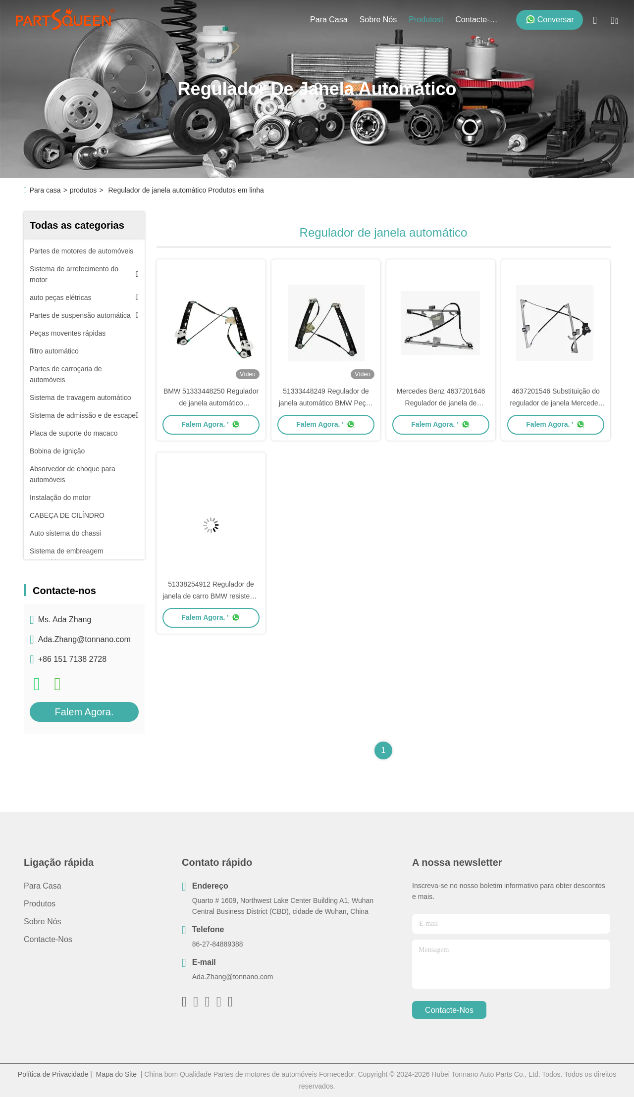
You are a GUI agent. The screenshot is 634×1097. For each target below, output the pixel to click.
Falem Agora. (84, 711)
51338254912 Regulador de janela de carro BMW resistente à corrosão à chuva (210, 596)
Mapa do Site (116, 1074)
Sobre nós (378, 19)
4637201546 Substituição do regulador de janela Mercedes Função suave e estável (555, 403)
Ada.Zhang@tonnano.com (84, 639)
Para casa (329, 19)
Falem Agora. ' (210, 424)
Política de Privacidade (53, 1074)
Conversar (550, 19)
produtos (426, 19)
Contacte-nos (479, 19)
